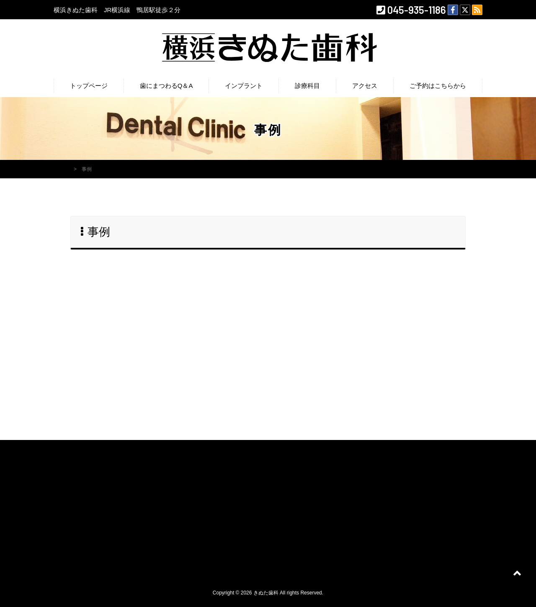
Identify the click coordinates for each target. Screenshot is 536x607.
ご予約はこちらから (438, 85)
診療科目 (307, 85)
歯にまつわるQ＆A (166, 85)
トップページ (89, 85)
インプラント (244, 85)
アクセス (364, 85)
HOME (61, 169)
